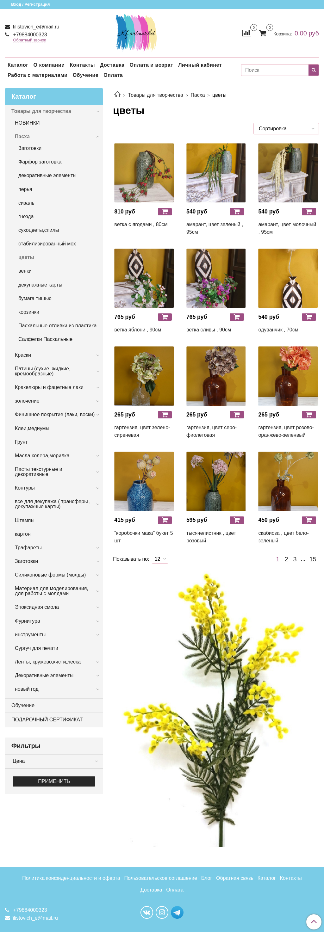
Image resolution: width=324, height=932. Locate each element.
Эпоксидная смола (37, 607)
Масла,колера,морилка (42, 455)
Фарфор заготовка (39, 161)
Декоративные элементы (44, 675)
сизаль (26, 203)
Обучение (86, 75)
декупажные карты (40, 284)
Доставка (112, 65)
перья (25, 189)
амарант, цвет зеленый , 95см (214, 228)
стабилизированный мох (47, 243)
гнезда (26, 216)
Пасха (197, 95)
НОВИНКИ (27, 123)
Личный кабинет (200, 65)
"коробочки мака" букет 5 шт (143, 536)
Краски (23, 355)
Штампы (24, 520)
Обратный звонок (29, 40)
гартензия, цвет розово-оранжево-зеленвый (286, 431)
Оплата (113, 75)
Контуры (25, 488)
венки (25, 271)
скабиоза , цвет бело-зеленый (283, 536)
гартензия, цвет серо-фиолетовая (211, 431)
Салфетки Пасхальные (45, 339)
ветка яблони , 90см (137, 329)
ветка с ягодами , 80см (140, 224)
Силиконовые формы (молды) (50, 574)
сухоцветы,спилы (38, 230)
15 (312, 559)
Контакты (82, 65)
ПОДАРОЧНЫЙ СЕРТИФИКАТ (47, 719)
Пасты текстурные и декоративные (38, 471)
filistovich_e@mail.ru (35, 26)
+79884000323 (29, 34)
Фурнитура (27, 621)
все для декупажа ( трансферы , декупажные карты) (53, 504)
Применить (54, 781)
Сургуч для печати (36, 648)
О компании (49, 65)
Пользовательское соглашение (160, 878)
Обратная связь (234, 878)
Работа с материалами (38, 75)
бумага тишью (35, 298)
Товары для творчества (155, 95)
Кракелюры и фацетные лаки (49, 387)
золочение (27, 401)
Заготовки (29, 148)
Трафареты (28, 547)
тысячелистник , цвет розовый (211, 536)
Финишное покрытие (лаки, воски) (55, 414)
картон (23, 534)
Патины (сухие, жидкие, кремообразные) (42, 371)
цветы (26, 257)
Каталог (18, 65)
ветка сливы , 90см (208, 329)
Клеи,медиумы (32, 428)
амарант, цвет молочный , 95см (287, 228)
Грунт (21, 442)
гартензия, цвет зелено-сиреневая (142, 431)
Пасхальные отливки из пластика (57, 325)
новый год (26, 689)
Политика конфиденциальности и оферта (71, 878)
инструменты (30, 634)
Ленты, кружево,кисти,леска (48, 661)
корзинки (28, 312)
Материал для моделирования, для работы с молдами (51, 591)
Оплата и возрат (151, 65)
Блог (206, 878)
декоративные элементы (47, 175)
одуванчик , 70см (278, 329)
